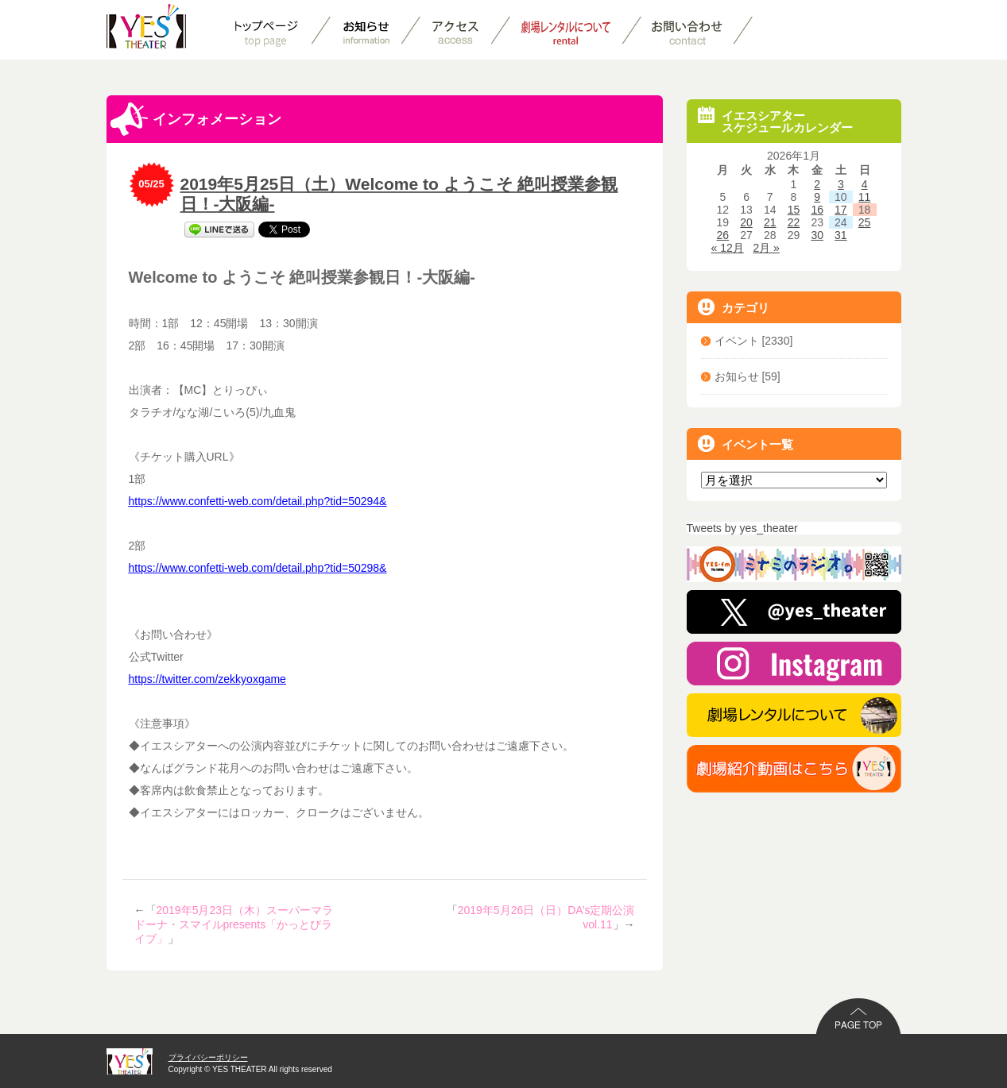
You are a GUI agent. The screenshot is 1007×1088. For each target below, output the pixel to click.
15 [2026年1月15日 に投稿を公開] (794, 209)
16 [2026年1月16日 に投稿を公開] (817, 209)
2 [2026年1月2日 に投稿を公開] (817, 184)
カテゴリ (733, 307)
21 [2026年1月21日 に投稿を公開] (770, 222)
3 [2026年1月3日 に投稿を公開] (841, 184)
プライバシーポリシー (208, 1057)
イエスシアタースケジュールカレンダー (775, 120)
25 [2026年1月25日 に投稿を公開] (864, 222)
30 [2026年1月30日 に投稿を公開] (817, 235)
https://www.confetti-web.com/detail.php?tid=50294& (258, 501)
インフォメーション (195, 119)
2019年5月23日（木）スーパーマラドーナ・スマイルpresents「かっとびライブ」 (234, 924)
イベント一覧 (745, 443)
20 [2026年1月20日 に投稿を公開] (746, 222)
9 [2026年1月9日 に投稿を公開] (817, 197)
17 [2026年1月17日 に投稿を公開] (841, 209)
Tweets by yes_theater (742, 528)
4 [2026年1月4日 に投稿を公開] (865, 184)
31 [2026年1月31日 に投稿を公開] (841, 235)
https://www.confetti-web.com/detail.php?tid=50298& (258, 567)
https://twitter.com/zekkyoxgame (207, 679)
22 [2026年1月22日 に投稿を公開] (794, 222)
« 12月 (727, 247)
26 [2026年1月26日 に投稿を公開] (723, 235)
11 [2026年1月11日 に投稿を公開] (864, 197)
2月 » (766, 247)
